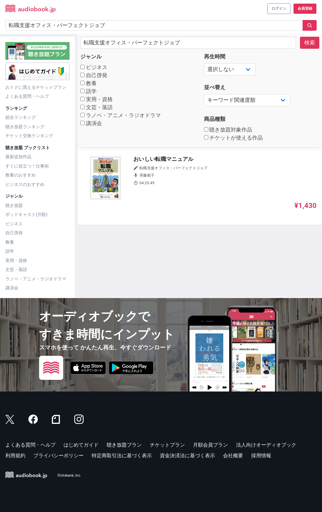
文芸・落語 (16, 269)
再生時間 (214, 56)
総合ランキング (20, 117)
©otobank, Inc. (69, 475)
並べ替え (214, 87)
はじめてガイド (81, 445)
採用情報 (261, 456)
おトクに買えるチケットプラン (35, 87)
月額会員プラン (210, 445)
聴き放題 (14, 205)
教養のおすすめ (20, 175)
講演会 (11, 287)
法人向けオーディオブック (266, 445)
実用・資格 (16, 260)
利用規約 (15, 456)
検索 (309, 42)
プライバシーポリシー (58, 456)
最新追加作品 (18, 156)
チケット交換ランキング (29, 135)
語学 (9, 251)
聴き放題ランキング (24, 126)
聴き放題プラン (124, 445)
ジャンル (91, 56)
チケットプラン (167, 445)
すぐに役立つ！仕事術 (27, 166)
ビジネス (14, 223)
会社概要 (233, 456)
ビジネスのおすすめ (24, 184)
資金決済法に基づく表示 (187, 456)
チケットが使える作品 (233, 138)
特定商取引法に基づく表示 (122, 456)
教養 (9, 242)
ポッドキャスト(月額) (26, 214)
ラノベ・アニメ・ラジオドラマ (35, 278)
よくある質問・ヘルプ (27, 96)
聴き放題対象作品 (228, 129)
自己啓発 (14, 232)
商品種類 (214, 119)
